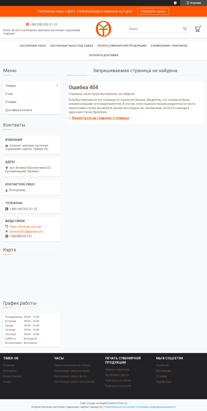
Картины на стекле (118, 380)
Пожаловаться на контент (119, 407)
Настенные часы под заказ (71, 45)
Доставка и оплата (18, 110)
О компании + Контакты (169, 45)
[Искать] (184, 29)
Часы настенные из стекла (72, 365)
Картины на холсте (118, 386)
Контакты (10, 370)
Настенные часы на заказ (71, 370)
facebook (162, 365)
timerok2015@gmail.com (26, 231)
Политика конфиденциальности (156, 407)
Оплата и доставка (103, 55)
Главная (8, 365)
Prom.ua (122, 403)
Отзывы (10, 102)
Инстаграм (163, 370)
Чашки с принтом (117, 369)
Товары (10, 85)
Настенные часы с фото (70, 376)
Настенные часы (33, 45)
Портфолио (164, 381)
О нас (9, 94)
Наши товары (12, 376)
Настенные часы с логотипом (74, 381)
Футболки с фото (117, 375)
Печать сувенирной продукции (121, 45)
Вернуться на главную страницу (100, 118)
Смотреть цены (153, 11)
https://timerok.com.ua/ (26, 226)
